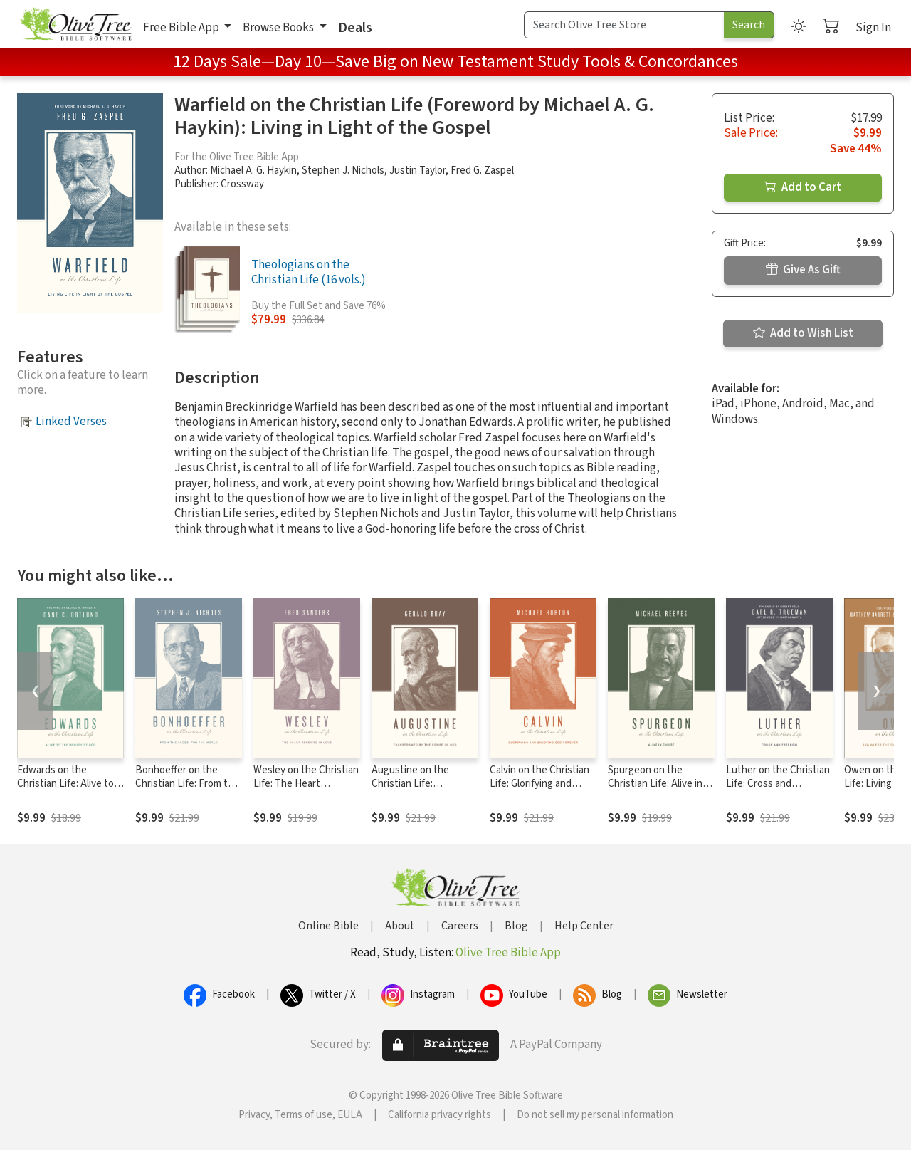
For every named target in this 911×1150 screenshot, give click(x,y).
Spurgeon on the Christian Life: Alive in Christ (655, 784)
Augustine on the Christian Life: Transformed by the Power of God (415, 790)
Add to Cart (802, 187)
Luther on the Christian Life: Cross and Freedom (778, 784)
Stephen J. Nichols (343, 170)
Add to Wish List (803, 333)
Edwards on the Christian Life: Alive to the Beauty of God (65, 784)
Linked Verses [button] (71, 421)
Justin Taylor (417, 170)
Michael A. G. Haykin (253, 170)
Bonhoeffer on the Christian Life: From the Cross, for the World (187, 784)
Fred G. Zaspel (482, 170)
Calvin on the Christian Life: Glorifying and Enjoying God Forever (539, 784)
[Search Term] (624, 24)
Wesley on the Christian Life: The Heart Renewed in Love (306, 784)
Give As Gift (803, 269)
